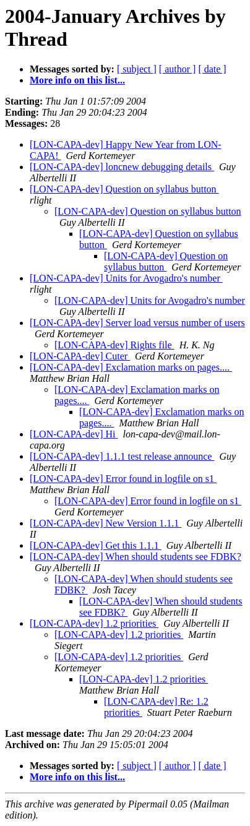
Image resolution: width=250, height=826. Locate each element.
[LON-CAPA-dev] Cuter (80, 356)
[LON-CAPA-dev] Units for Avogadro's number (126, 278)
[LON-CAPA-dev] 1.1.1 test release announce (122, 456)
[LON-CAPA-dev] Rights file (114, 345)
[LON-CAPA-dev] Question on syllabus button (124, 189)
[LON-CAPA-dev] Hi (74, 434)
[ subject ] (137, 69)
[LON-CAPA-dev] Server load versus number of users (137, 322)
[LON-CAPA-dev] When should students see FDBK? (135, 556)
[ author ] (177, 69)
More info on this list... (77, 80)
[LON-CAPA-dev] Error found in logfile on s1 (123, 478)
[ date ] (212, 69)
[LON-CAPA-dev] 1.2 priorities (94, 623)
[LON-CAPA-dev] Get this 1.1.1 (96, 545)
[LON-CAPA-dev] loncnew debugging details (122, 166)
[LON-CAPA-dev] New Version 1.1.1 (105, 523)
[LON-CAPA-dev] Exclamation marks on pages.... (131, 367)
